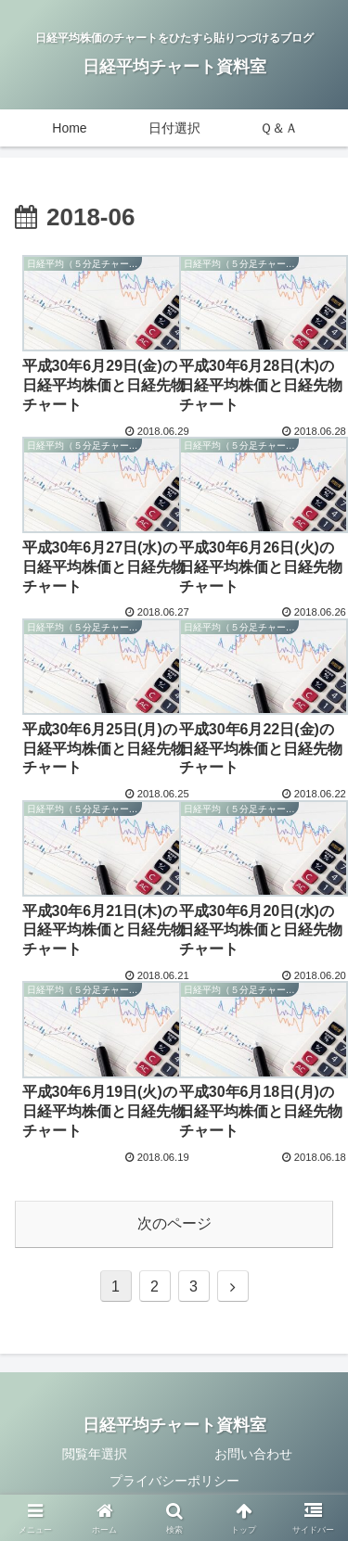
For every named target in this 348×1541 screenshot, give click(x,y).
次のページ (174, 1223)
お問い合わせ (253, 1453)
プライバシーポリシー (174, 1480)
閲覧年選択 (94, 1453)
